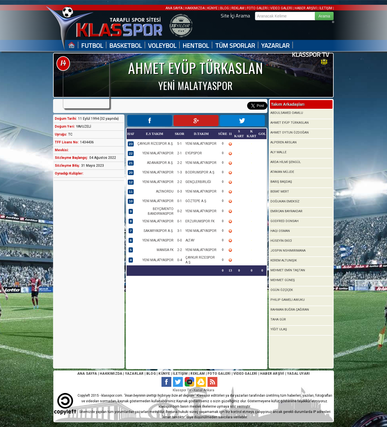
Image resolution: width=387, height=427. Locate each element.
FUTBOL (92, 45)
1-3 (179, 172)
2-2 (179, 163)
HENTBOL (196, 45)
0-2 (179, 211)
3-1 (179, 231)
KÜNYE (212, 8)
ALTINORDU (165, 191)
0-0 (179, 240)
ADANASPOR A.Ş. (160, 163)
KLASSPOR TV (310, 54)
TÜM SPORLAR (235, 45)
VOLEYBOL (162, 45)
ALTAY (190, 240)
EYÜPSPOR (193, 153)
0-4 (179, 260)
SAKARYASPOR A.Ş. (159, 231)
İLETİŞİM (325, 8)
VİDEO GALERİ (281, 8)
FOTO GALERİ (257, 8)
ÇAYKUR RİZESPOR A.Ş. (155, 144)
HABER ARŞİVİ (306, 8)
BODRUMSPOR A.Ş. (200, 172)
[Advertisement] (87, 273)
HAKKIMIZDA (195, 8)
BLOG (224, 8)
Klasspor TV (182, 390)
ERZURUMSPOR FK (200, 221)
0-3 (179, 191)
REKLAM (237, 8)
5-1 (179, 144)
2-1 (179, 153)
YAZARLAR (275, 45)
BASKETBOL (125, 45)
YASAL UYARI (298, 374)
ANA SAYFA (174, 8)
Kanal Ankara (204, 390)
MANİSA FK (165, 250)
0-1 (179, 201)
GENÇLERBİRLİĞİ (198, 182)
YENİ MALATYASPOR (201, 144)
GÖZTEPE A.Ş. (196, 201)
